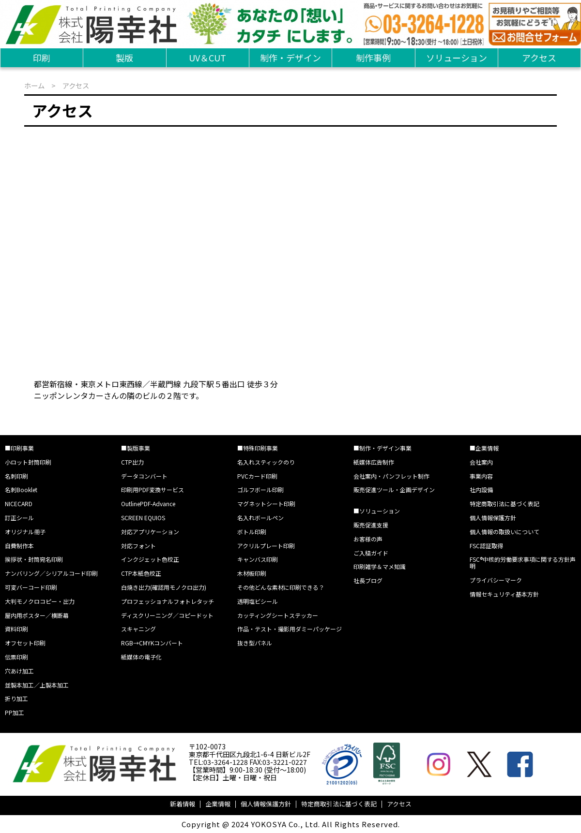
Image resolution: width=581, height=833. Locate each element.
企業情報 (217, 803)
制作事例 (373, 57)
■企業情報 (484, 448)
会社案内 (481, 462)
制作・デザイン (290, 57)
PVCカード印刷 (257, 476)
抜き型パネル (254, 643)
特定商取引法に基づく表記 (504, 503)
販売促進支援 (370, 525)
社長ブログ (367, 580)
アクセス (539, 57)
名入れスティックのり (266, 462)
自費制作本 (19, 545)
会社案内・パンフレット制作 (391, 476)
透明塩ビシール (257, 601)
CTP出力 (132, 462)
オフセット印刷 (25, 643)
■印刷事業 (19, 448)
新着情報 (182, 803)
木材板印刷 (251, 573)
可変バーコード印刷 (31, 587)
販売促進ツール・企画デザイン (394, 489)
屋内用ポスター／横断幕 (37, 615)
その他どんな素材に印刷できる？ (280, 587)
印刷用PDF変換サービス (152, 489)
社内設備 (481, 489)
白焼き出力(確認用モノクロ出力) (163, 587)
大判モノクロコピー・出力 (40, 601)
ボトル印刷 (251, 531)
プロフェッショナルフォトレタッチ (167, 601)
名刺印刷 (16, 476)
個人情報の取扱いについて (504, 531)
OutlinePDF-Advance (148, 503)
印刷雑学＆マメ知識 (379, 566)
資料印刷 (16, 629)
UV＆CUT (207, 57)
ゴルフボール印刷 (260, 489)
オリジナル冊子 (25, 531)
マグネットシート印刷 (266, 503)
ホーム (34, 85)
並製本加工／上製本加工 (37, 685)
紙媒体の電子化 (141, 657)
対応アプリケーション (150, 531)
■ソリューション (376, 511)
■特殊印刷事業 (257, 448)
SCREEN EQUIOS (143, 517)
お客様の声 (367, 539)
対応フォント (138, 545)
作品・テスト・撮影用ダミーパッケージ (289, 629)
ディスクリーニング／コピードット (167, 615)
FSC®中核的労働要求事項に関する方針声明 (523, 562)
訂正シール (19, 517)
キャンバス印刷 (257, 559)
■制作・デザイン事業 (382, 448)
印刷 (41, 57)
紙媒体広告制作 (373, 462)
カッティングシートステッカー (277, 615)
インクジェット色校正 (150, 559)
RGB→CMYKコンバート (152, 643)
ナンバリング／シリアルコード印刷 (51, 573)
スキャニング (138, 629)
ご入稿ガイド (370, 553)
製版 (124, 57)
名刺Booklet (21, 489)
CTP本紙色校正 (141, 573)
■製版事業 (135, 448)
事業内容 (481, 476)
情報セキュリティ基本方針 (504, 594)
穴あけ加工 (19, 671)
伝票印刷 (16, 657)
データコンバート (144, 476)
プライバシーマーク (496, 580)
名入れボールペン (260, 517)
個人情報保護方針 (493, 517)
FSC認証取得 (486, 545)
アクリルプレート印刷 (266, 545)
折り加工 (16, 698)
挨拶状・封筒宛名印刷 (34, 559)
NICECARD (18, 503)
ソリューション (456, 57)
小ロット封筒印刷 (28, 462)
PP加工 (14, 712)
